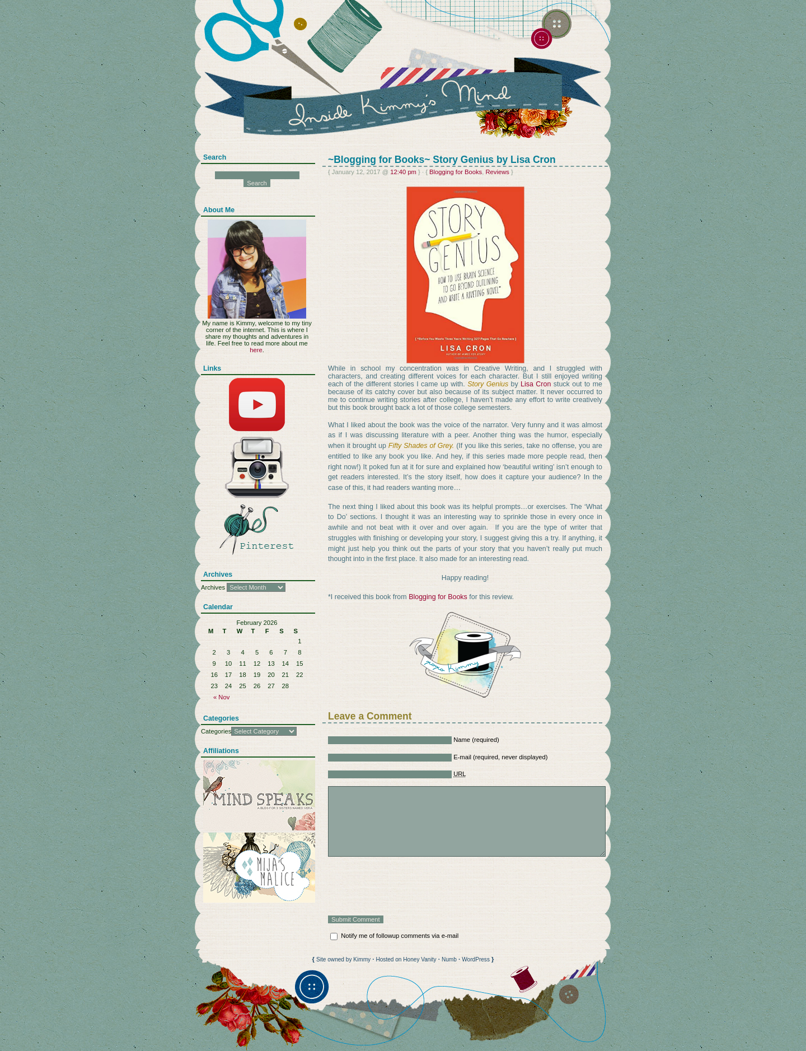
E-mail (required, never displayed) (500, 757)
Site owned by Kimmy (343, 959)
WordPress (476, 959)
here (256, 350)
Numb (449, 959)
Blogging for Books (455, 172)
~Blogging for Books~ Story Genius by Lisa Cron (442, 159)
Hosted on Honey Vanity (406, 959)
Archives (213, 587)
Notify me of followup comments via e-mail (399, 935)
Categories (216, 731)
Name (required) (476, 739)
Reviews (497, 172)
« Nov (221, 697)
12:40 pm (403, 172)
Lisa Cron (536, 384)
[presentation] (413, 886)
